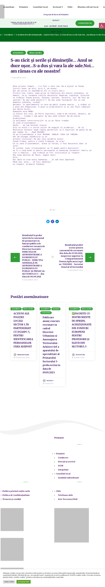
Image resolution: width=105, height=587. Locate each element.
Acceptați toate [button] (23, 582)
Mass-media (35, 53)
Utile (58, 491)
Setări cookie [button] (9, 582)
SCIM (60, 466)
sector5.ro (80, 355)
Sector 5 (50, 381)
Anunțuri (56, 309)
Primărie (60, 454)
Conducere (63, 458)
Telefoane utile (65, 495)
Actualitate (8, 35)
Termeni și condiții (11, 499)
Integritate (63, 470)
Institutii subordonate (68, 478)
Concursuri (45, 313)
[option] (23, 331)
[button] (102, 26)
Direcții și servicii (66, 462)
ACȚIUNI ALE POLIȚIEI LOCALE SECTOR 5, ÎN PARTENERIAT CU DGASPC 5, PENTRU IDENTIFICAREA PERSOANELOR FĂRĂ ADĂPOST (23, 330)
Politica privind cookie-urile (16, 491)
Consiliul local (63, 474)
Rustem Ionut (23, 355)
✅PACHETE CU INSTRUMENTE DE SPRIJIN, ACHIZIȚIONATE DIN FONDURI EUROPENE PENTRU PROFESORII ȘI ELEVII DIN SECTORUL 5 (82, 330)
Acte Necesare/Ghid (67, 499)
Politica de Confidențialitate (16, 495)
